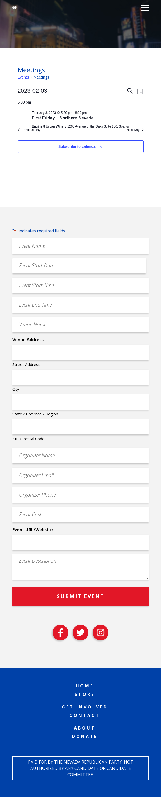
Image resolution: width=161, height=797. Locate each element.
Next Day (134, 130)
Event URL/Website (32, 529)
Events (23, 77)
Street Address (26, 364)
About (85, 728)
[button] (145, 7)
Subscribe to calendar (77, 146)
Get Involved (85, 707)
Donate (85, 736)
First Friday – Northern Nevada (63, 118)
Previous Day (29, 130)
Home (85, 686)
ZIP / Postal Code (28, 438)
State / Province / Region (35, 414)
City (15, 389)
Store (85, 694)
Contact (84, 715)
